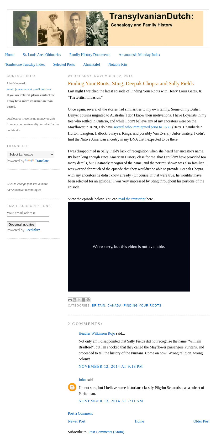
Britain (98, 305)
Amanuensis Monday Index (139, 55)
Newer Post (76, 421)
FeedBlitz (32, 230)
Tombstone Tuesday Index (25, 64)
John (82, 380)
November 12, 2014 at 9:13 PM (111, 366)
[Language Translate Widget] (30, 154)
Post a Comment (80, 413)
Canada (114, 305)
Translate (37, 161)
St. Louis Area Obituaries (42, 55)
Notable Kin (117, 64)
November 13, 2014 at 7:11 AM (111, 401)
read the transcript (131, 199)
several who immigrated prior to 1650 (142, 127)
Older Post (202, 421)
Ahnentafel (91, 64)
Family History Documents (89, 55)
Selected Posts (64, 64)
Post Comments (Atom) (106, 432)
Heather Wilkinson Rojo (97, 333)
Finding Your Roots (142, 305)
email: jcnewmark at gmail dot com (29, 89)
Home (9, 55)
